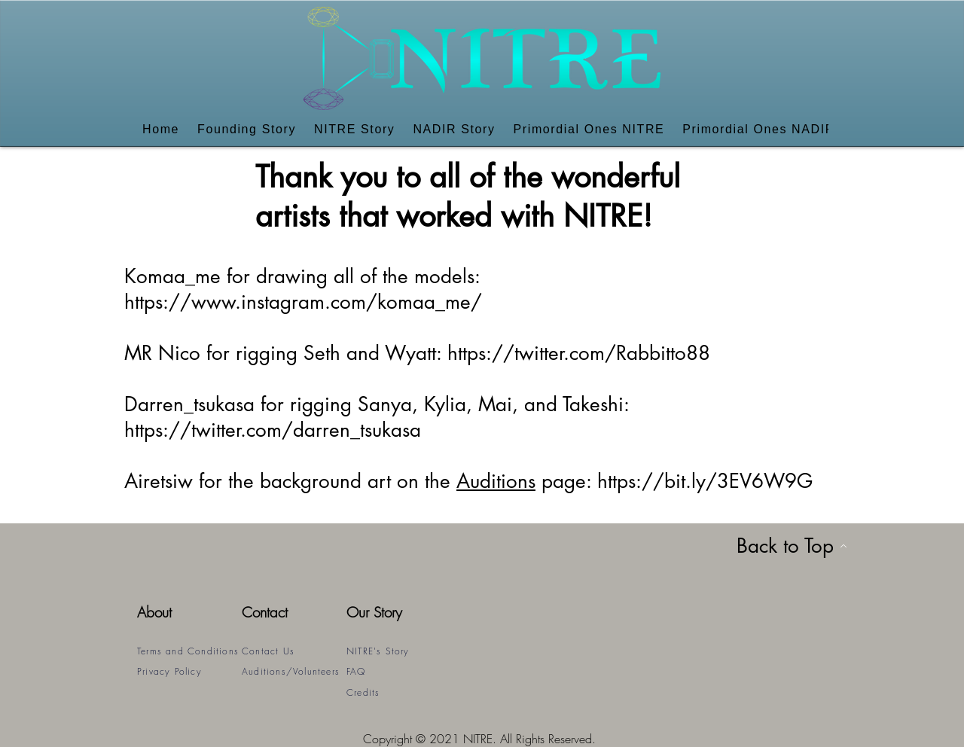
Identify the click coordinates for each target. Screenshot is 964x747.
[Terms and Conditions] (189, 651)
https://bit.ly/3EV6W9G (705, 481)
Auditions (495, 481)
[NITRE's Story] (398, 651)
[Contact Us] (294, 651)
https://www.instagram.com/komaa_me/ (303, 302)
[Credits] (398, 692)
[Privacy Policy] (189, 671)
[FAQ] (398, 671)
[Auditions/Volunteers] (294, 671)
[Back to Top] (791, 545)
